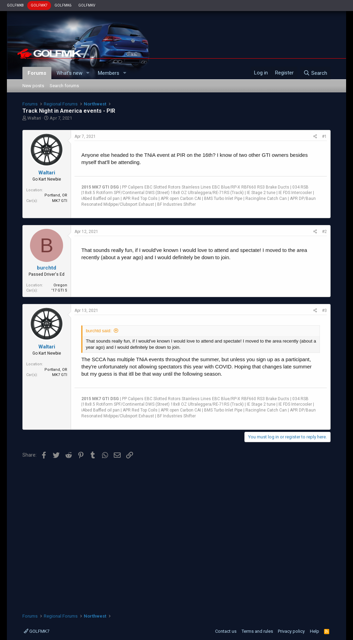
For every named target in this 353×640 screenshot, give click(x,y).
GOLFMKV (86, 5)
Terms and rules (257, 631)
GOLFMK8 (15, 5)
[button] (88, 73)
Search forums (64, 85)
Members (108, 73)
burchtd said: (98, 330)
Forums (37, 73)
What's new (69, 73)
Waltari (34, 118)
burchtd (46, 268)
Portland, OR (55, 195)
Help (314, 631)
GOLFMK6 (62, 5)
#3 (324, 310)
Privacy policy (291, 631)
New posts (33, 85)
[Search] (315, 73)
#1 (324, 136)
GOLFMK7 (39, 5)
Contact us (225, 631)
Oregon (60, 285)
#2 (324, 231)
